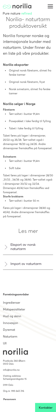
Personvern (9, 399)
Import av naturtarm (26, 264)
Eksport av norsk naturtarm (23, 246)
